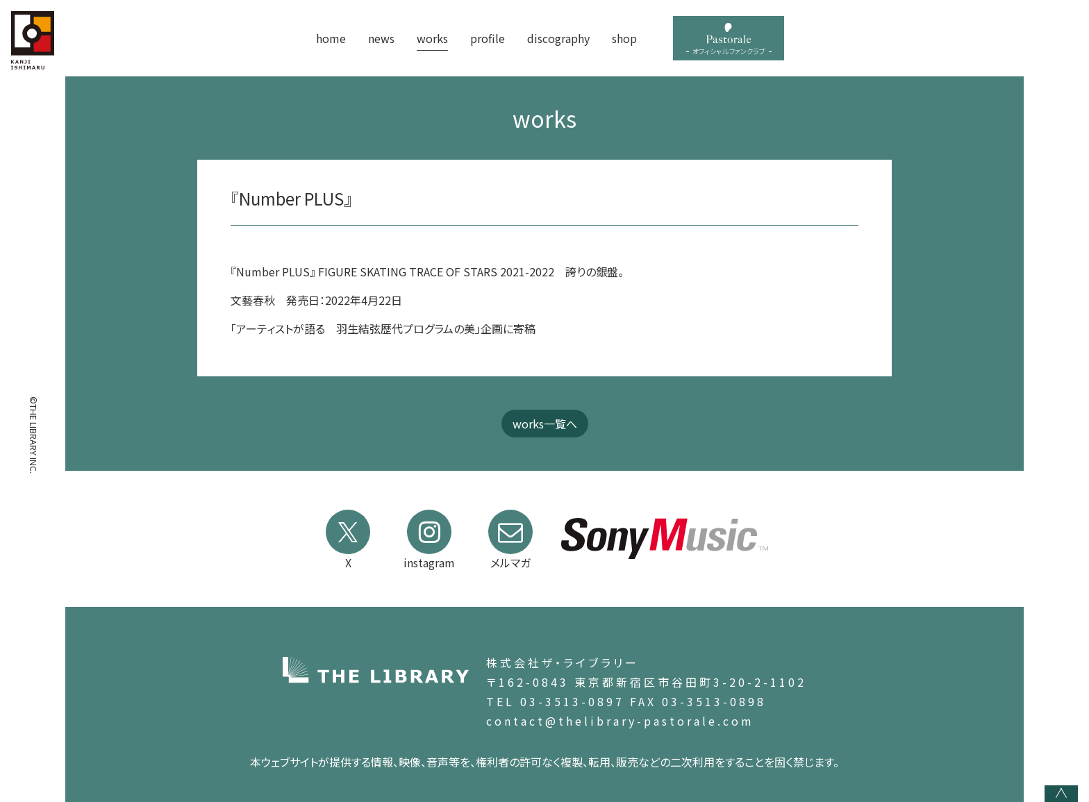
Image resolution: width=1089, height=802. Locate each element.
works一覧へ (545, 423)
